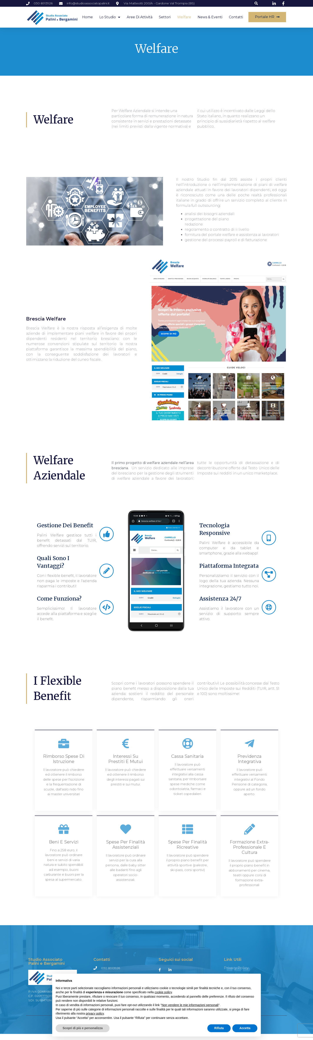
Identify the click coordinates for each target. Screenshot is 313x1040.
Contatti (236, 17)
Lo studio (109, 17)
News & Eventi (210, 17)
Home (87, 17)
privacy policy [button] (95, 1013)
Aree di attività (139, 17)
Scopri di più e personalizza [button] (83, 1028)
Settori (165, 17)
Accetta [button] (244, 1028)
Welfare (184, 17)
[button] (256, 3)
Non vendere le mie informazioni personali (189, 1005)
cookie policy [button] (163, 992)
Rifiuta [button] (219, 1028)
